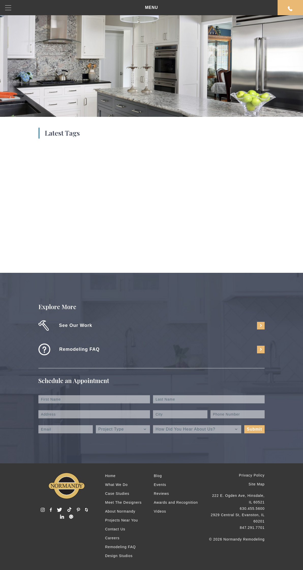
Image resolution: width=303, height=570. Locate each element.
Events (160, 485)
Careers (112, 538)
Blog (158, 476)
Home (110, 476)
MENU (81, 7)
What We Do (116, 485)
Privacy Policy (252, 475)
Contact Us (115, 529)
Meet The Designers (123, 502)
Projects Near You (121, 520)
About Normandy (120, 511)
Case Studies (117, 494)
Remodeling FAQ (120, 547)
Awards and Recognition (176, 502)
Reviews (161, 494)
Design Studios (119, 556)
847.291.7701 (252, 528)
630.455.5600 (252, 508)
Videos (160, 511)
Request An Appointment (290, 8)
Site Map (257, 484)
